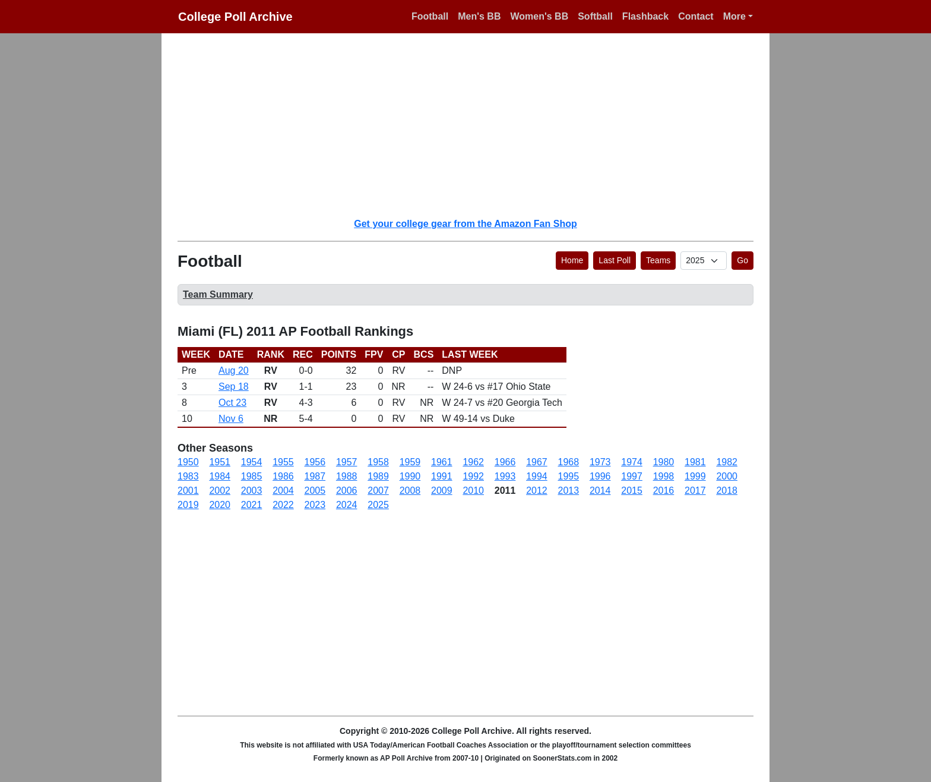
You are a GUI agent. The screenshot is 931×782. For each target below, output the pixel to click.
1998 (663, 476)
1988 (346, 476)
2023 (315, 505)
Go (742, 260)
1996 (600, 476)
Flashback (645, 16)
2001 (188, 490)
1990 (410, 476)
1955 (283, 462)
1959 (410, 462)
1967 (536, 462)
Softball (595, 16)
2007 (378, 490)
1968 (569, 462)
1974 (631, 462)
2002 (219, 490)
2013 (569, 490)
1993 (505, 476)
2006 (346, 490)
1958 (378, 462)
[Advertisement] (473, 125)
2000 (726, 476)
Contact (696, 16)
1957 (346, 462)
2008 (410, 490)
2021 (251, 505)
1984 (219, 476)
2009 (441, 490)
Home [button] (572, 260)
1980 (663, 462)
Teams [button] (658, 260)
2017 (695, 490)
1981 (695, 462)
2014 (600, 490)
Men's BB (479, 16)
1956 (315, 462)
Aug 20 (233, 370)
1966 (505, 462)
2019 (188, 505)
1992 (473, 476)
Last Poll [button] (614, 260)
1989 (378, 476)
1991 (441, 476)
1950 (188, 462)
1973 (600, 462)
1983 (188, 476)
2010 (473, 490)
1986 (283, 476)
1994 (536, 476)
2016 (663, 490)
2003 (251, 490)
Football (429, 16)
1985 (251, 476)
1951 (219, 462)
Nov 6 (230, 419)
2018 (726, 490)
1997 (631, 476)
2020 (219, 505)
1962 (473, 462)
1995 (569, 476)
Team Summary (218, 294)
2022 (283, 505)
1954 (251, 462)
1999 (695, 476)
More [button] (734, 16)
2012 (536, 490)
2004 (283, 490)
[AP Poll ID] (703, 260)
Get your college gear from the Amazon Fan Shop (465, 224)
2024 (346, 505)
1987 (315, 476)
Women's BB (539, 16)
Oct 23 (232, 403)
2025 (378, 505)
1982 (726, 462)
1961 (441, 462)
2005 (315, 490)
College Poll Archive (235, 16)
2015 (631, 490)
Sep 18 (233, 386)
